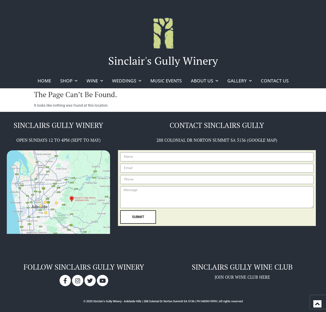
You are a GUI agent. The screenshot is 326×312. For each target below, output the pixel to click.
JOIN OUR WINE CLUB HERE (242, 277)
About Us (204, 81)
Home (44, 81)
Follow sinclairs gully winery (84, 267)
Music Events (166, 81)
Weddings (126, 81)
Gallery (239, 81)
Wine (94, 81)
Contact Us (275, 81)
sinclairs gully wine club (242, 267)
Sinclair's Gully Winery (163, 60)
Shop (68, 81)
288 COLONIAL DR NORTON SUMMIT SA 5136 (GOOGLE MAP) (216, 140)
